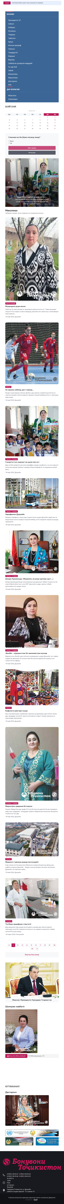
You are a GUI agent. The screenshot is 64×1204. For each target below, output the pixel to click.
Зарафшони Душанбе (15, 514)
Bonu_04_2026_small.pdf (16, 1056)
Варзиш (11, 60)
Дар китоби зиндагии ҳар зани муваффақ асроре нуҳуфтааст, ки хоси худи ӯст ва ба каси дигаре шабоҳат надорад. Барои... (32, 201)
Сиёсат (11, 24)
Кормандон (13, 99)
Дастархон (12, 81)
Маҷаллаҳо (12, 74)
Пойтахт (11, 49)
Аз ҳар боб (12, 67)
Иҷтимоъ (12, 31)
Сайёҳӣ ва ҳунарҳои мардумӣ (20, 63)
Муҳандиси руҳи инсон (15, 306)
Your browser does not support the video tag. (32, 1070)
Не (11, 143)
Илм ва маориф (14, 45)
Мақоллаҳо (12, 78)
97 (32, 949)
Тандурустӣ (12, 53)
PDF (9, 85)
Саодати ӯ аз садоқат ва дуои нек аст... (32, 197)
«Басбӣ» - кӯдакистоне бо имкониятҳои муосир (26, 653)
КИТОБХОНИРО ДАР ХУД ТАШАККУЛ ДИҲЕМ (27, 3)
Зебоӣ (10, 70)
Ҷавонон (11, 38)
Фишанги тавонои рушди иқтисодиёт (22, 862)
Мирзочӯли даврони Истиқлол (18, 806)
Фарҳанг (11, 56)
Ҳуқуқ (10, 42)
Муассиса (12, 95)
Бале (11, 141)
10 (54, 945)
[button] (8, 182)
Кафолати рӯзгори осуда (16, 711)
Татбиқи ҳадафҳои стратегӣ (18, 924)
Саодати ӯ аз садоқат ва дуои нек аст (22, 462)
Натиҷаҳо (32, 152)
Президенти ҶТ (14, 20)
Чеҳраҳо (11, 35)
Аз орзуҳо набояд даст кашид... (19, 390)
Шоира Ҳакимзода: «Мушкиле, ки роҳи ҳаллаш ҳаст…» (29, 579)
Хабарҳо (11, 27)
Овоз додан (32, 148)
